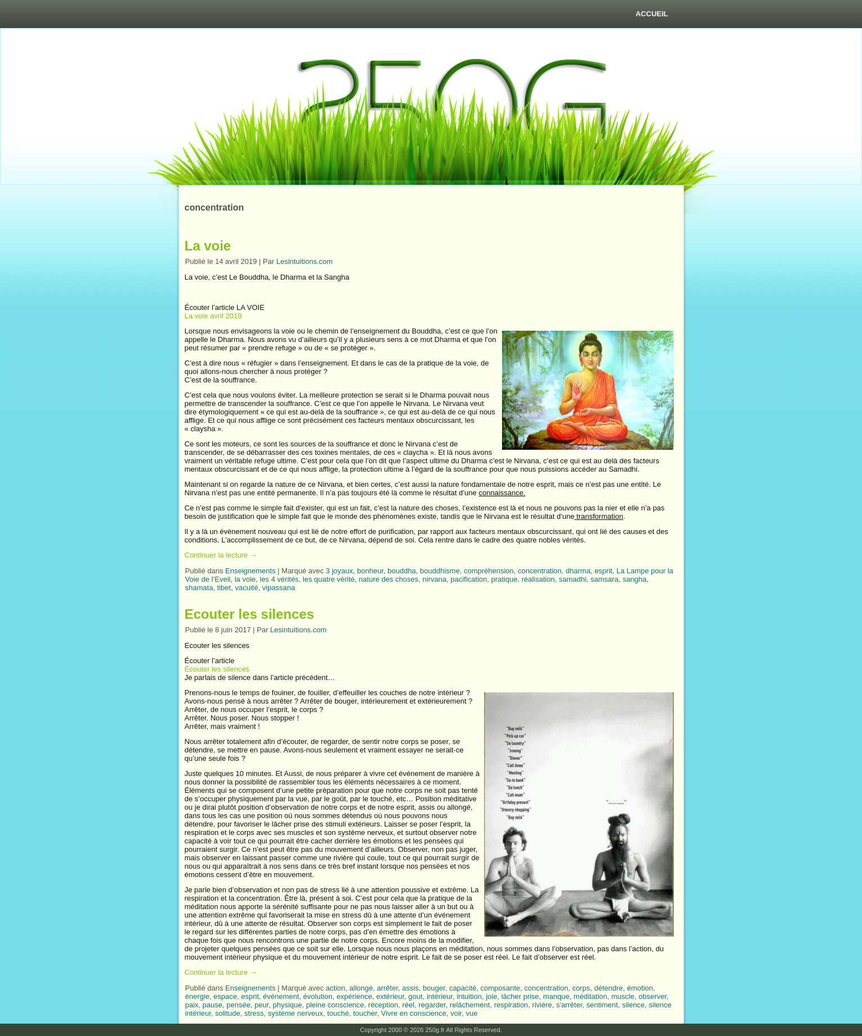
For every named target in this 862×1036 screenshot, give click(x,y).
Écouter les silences (217, 669)
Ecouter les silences (249, 614)
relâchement (470, 1005)
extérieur (390, 996)
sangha (635, 579)
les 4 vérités (279, 579)
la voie (245, 579)
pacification (468, 579)
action (335, 988)
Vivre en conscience (413, 1013)
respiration (511, 1005)
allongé (361, 988)
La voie (208, 245)
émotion (640, 988)
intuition (469, 996)
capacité (462, 988)
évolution (317, 996)
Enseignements (250, 571)
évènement (281, 996)
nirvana (434, 579)
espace (225, 996)
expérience (354, 996)
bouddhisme (440, 571)
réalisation (538, 579)
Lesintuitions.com (304, 261)
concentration (540, 571)
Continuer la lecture (221, 555)
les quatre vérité (329, 579)
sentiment (602, 1005)
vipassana (278, 587)
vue (471, 1013)
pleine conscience (335, 1005)
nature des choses (388, 579)
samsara (605, 579)
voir (456, 1013)
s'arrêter (569, 1005)
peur (261, 1005)
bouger (434, 988)
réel (408, 1005)
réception (383, 1005)
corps (581, 988)
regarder (431, 1005)
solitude (227, 1013)
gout (415, 996)
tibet (224, 587)
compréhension (489, 571)
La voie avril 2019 (213, 316)
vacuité (246, 587)
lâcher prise (520, 996)
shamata (199, 587)
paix (192, 1005)
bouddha (401, 571)
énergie (197, 996)
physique (287, 1005)
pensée (238, 1005)
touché (338, 1013)
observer (652, 996)
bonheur (370, 571)
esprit (604, 571)
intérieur (440, 996)
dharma (577, 571)
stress (254, 1013)
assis (410, 988)
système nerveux (295, 1013)
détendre (608, 988)
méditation (590, 996)
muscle (623, 996)
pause (212, 1005)
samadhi (572, 579)
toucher (365, 1013)
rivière (542, 1005)
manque (556, 996)
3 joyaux (339, 571)
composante (501, 988)
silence (633, 1005)
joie (491, 996)
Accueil (652, 14)
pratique (504, 579)
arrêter (387, 988)
